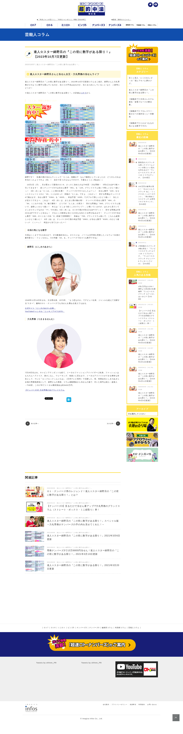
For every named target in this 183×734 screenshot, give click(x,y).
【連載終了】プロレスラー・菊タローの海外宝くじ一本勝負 (141, 114)
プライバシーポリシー (119, 704)
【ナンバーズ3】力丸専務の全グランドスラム (45, 390)
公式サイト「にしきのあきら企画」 (40, 308)
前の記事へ (32, 423)
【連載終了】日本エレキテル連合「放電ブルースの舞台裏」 (141, 102)
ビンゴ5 (71, 627)
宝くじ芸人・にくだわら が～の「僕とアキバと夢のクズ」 (141, 80)
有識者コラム (120, 627)
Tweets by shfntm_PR (46, 663)
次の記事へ (113, 423)
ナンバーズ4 (94, 627)
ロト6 (53, 627)
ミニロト (61, 627)
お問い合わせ (152, 704)
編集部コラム (107, 627)
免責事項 (133, 704)
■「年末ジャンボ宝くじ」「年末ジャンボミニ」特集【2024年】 (61, 19)
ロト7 (46, 627)
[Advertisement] (73, 449)
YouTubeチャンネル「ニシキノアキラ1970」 (45, 311)
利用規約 (142, 704)
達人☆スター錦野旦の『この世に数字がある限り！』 (141, 91)
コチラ (84, 93)
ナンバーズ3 (82, 627)
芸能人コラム (37, 34)
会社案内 (106, 704)
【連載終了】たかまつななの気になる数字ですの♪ (141, 124)
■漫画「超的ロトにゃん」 (121, 19)
